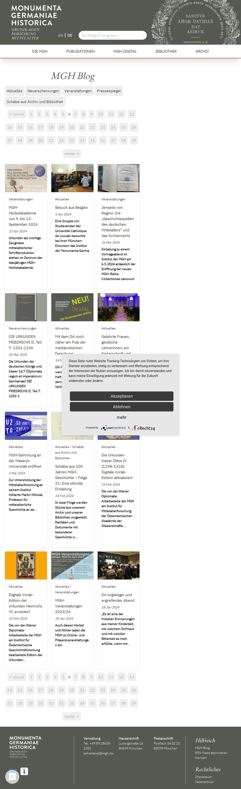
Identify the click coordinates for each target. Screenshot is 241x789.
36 (102, 140)
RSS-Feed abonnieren (211, 753)
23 (102, 127)
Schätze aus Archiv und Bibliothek (35, 101)
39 (134, 140)
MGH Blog (202, 748)
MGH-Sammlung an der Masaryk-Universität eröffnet (25, 461)
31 (51, 140)
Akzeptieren (122, 395)
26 (134, 127)
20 (71, 127)
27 (9, 140)
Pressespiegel (109, 90)
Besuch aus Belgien (71, 207)
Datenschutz (204, 782)
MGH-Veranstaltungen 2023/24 (68, 606)
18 (51, 127)
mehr (121, 417)
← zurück (16, 114)
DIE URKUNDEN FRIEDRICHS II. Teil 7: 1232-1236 (25, 342)
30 (40, 140)
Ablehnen (121, 406)
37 (113, 140)
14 (9, 127)
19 (61, 127)
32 (61, 140)
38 (123, 140)
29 (30, 140)
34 (82, 140)
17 (40, 127)
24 (113, 127)
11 (111, 114)
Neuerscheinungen (43, 90)
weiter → (71, 153)
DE (69, 35)
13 (131, 114)
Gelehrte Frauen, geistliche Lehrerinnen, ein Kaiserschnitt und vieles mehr (116, 347)
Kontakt (201, 758)
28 (20, 140)
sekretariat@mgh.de (98, 753)
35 (92, 140)
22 (92, 127)
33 (71, 140)
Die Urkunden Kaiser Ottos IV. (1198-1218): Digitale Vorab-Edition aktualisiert (116, 466)
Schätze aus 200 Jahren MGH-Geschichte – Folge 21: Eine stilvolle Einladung (71, 477)
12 (121, 114)
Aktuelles (14, 90)
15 (20, 127)
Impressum (203, 777)
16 (30, 127)
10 (100, 114)
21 (82, 127)
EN (60, 35)
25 (123, 127)
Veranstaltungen (78, 90)
